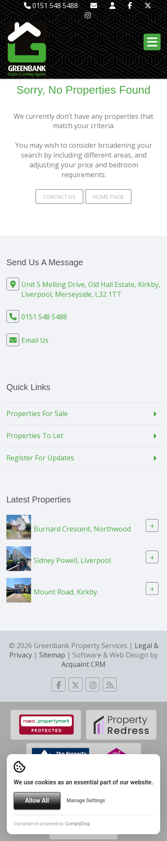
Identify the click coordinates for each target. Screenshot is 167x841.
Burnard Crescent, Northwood (82, 528)
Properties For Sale (37, 413)
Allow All (37, 800)
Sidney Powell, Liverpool (72, 560)
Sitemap (52, 655)
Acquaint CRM (83, 664)
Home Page (108, 197)
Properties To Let (34, 435)
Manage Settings (85, 801)
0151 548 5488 (51, 5)
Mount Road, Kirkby (65, 591)
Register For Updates (40, 457)
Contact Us (59, 197)
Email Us (35, 340)
